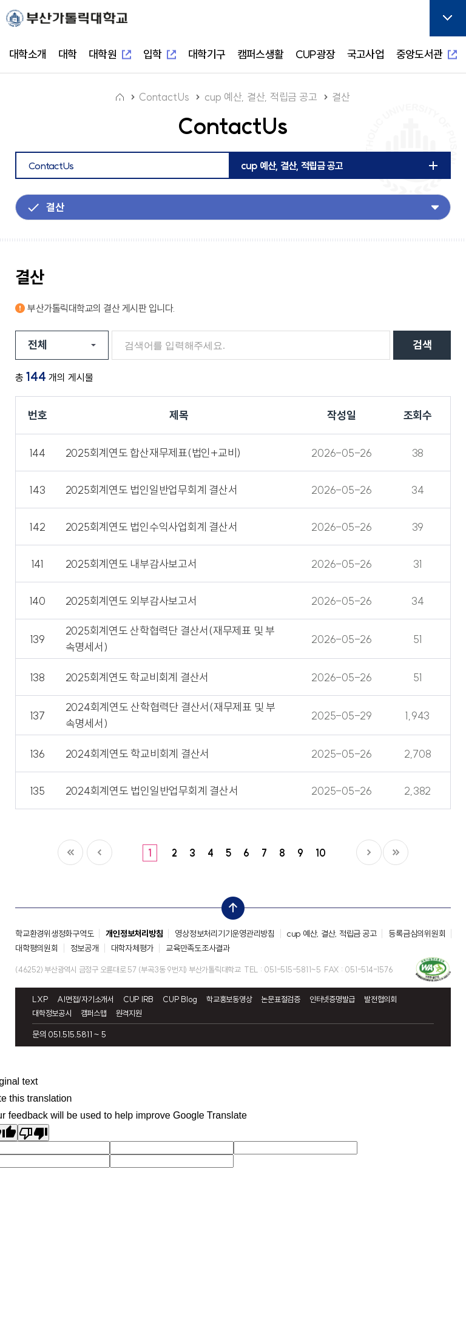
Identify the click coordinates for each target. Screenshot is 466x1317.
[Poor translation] (33, 1132)
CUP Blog (180, 999)
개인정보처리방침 (134, 933)
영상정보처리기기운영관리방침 (225, 933)
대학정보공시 (52, 1013)
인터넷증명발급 (332, 999)
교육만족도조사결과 (198, 948)
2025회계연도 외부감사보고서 (131, 601)
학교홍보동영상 (229, 999)
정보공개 (84, 948)
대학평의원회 (36, 948)
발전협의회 (380, 999)
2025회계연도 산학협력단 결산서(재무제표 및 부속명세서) (170, 639)
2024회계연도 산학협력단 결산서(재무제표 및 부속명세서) (170, 715)
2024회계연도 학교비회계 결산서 (138, 754)
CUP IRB (138, 999)
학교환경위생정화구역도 (54, 933)
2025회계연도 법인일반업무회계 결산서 (152, 490)
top (229, 905)
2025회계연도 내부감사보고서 (131, 564)
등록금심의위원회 (416, 933)
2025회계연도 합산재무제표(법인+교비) (153, 453)
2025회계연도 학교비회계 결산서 (137, 677)
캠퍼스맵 (94, 1013)
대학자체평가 (132, 948)
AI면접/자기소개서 (85, 999)
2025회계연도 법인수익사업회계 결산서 (152, 527)
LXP (40, 999)
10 (321, 853)
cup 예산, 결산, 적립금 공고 (332, 933)
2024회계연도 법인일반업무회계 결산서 (152, 791)
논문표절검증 (280, 999)
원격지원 (129, 1013)
